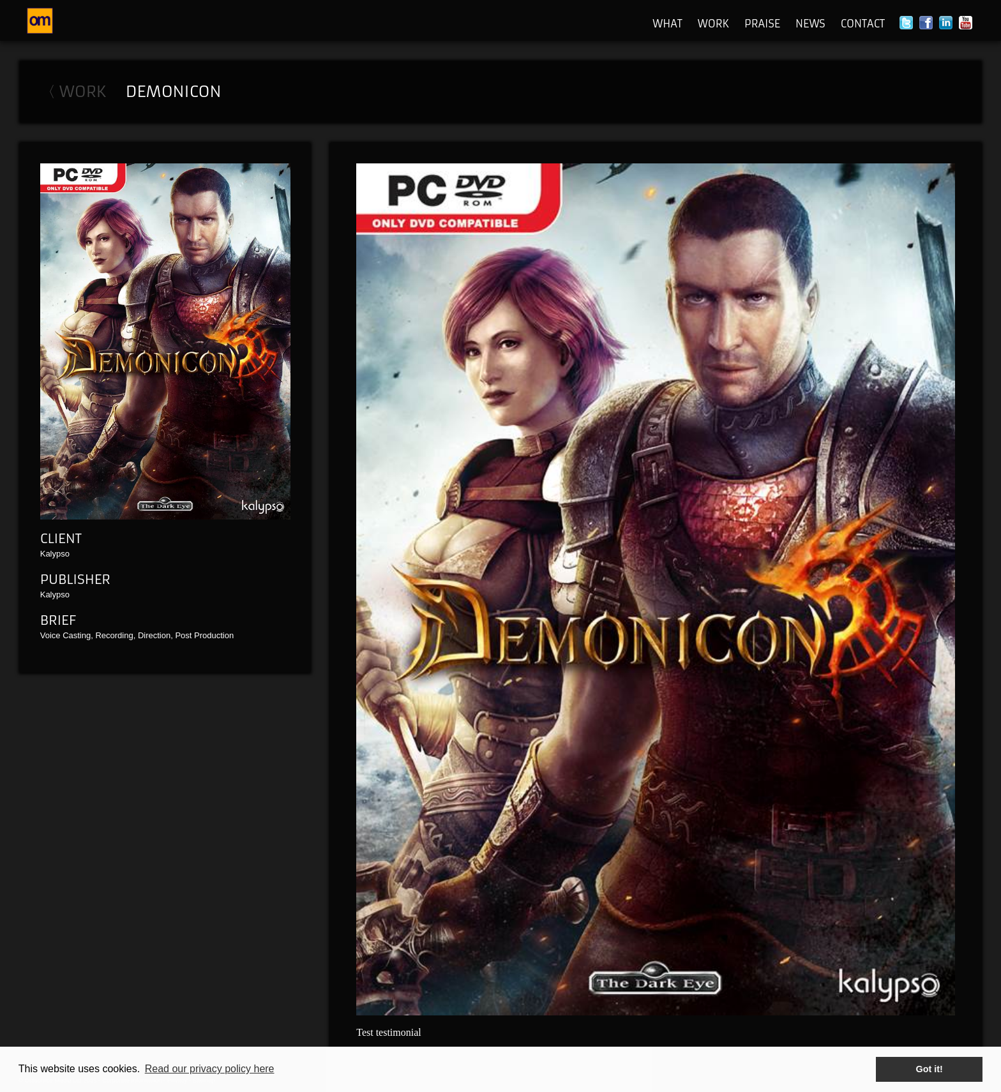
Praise (762, 23)
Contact (863, 23)
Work (713, 23)
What (667, 23)
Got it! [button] (929, 1069)
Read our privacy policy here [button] (210, 1068)
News (810, 23)
